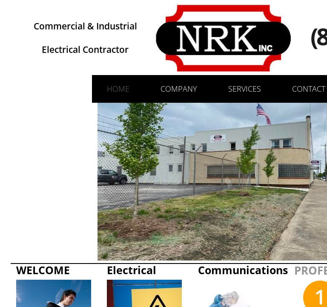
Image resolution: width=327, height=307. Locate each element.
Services (244, 89)
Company (179, 89)
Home (118, 89)
